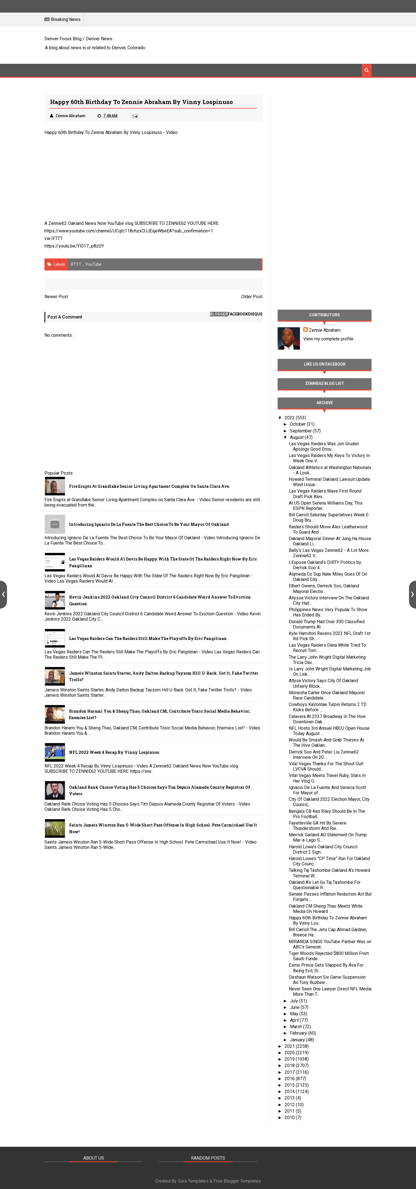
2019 (290, 1059)
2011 (290, 1111)
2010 (290, 1117)
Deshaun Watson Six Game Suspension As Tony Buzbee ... (327, 979)
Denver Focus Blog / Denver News (78, 38)
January (298, 1039)
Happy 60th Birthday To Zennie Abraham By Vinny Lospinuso (103, 132)
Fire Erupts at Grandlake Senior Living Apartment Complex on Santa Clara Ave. (149, 486)
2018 (290, 1065)
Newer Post (56, 296)
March (296, 1026)
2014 (290, 1091)
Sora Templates (193, 1181)
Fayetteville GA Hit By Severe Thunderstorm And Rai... (317, 825)
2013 (290, 1098)
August (297, 437)
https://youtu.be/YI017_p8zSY (74, 246)
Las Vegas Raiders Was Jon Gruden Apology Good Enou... (324, 446)
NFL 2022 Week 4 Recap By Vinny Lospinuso (114, 752)
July (294, 1001)
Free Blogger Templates (237, 1181)
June (295, 1007)
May (294, 1013)
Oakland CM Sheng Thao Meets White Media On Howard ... (326, 908)
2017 (290, 1072)
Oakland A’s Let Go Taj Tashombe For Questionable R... (325, 885)
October (298, 424)
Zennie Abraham (325, 330)
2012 (290, 1104)
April (295, 1020)
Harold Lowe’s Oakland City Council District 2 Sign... (323, 849)
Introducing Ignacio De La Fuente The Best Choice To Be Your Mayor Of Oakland (149, 524)
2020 (290, 1052)
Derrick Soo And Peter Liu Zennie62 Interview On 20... (324, 754)
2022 (290, 417)
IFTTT (57, 238)
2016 (290, 1078)
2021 (290, 1046)
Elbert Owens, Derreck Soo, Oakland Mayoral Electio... (324, 588)
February (299, 1033)
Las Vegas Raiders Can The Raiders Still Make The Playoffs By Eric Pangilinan (148, 638)
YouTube (93, 264)
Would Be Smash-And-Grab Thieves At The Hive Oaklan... (326, 742)
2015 (290, 1085)
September (301, 431)
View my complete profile (328, 339)
